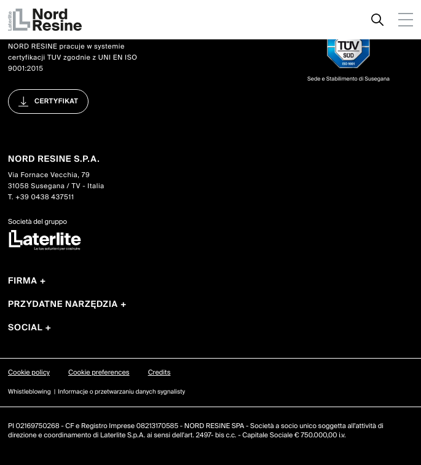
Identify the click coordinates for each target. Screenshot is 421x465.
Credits (159, 372)
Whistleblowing (29, 392)
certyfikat (56, 101)
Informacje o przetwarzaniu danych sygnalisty (121, 392)
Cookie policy (29, 372)
